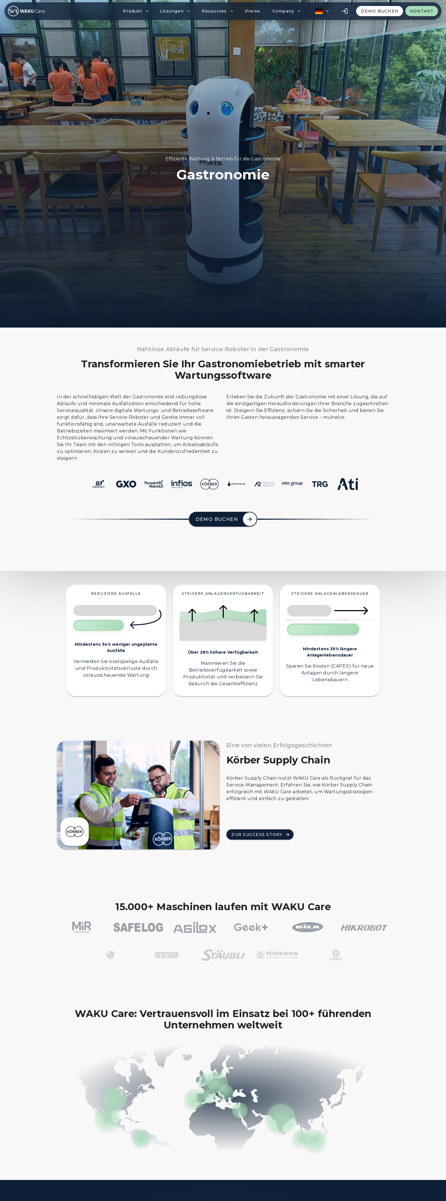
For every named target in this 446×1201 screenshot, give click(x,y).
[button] (321, 11)
